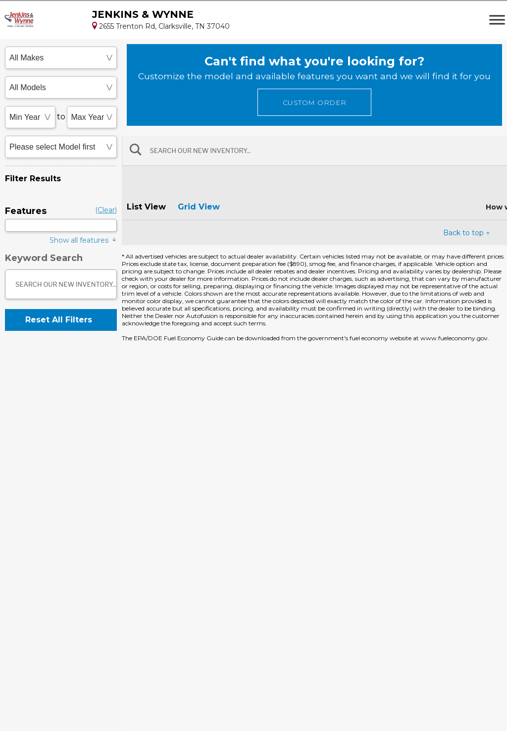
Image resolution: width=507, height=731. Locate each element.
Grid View (199, 206)
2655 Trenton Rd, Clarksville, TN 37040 (161, 26)
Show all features (83, 239)
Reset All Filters (58, 319)
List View (146, 206)
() (106, 210)
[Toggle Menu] (497, 19)
